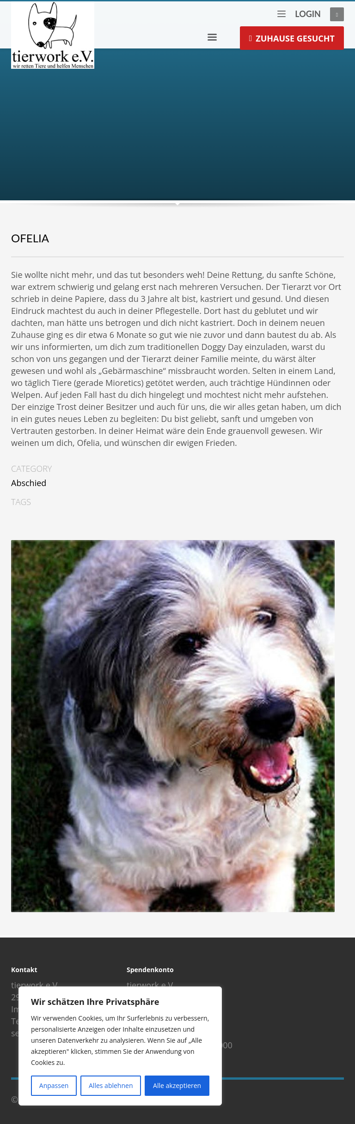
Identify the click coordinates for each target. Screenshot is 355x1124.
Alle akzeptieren (177, 1085)
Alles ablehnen (111, 1085)
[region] (120, 1046)
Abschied (28, 482)
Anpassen (54, 1085)
